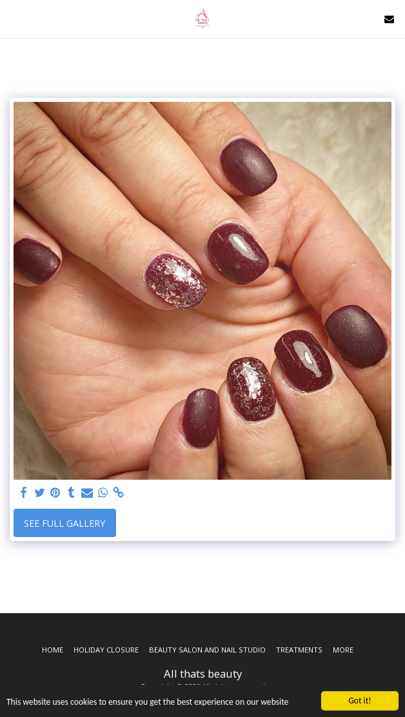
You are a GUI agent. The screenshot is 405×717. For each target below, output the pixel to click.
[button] (14, 18)
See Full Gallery (64, 523)
